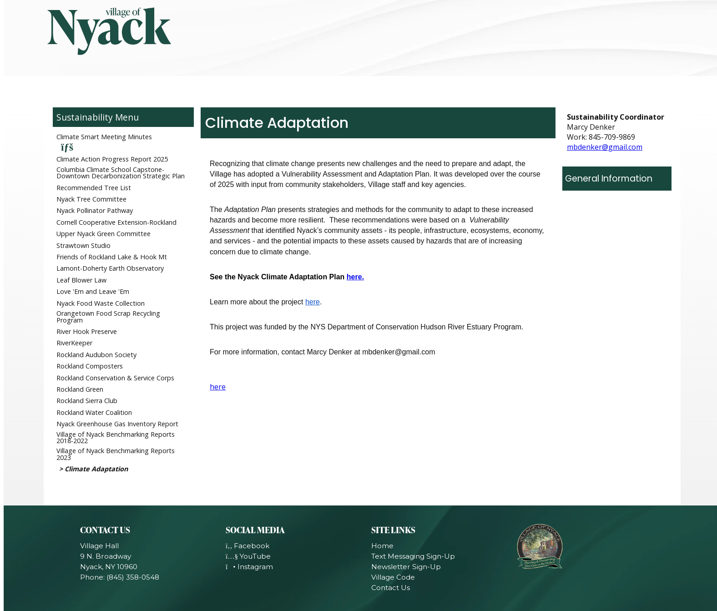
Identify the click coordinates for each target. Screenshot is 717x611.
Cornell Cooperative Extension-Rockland (116, 222)
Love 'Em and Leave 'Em (92, 291)
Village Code (393, 577)
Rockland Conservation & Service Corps (115, 378)
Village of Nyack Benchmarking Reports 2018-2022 (115, 437)
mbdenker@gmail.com (604, 147)
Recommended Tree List (93, 187)
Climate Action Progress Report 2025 (112, 159)
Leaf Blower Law (81, 280)
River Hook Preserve (86, 331)
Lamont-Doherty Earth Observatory (110, 268)
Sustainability (84, 117)
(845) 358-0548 (132, 577)
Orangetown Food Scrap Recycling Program (108, 316)
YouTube (248, 556)
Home (382, 545)
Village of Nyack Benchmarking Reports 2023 (115, 453)
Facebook (247, 545)
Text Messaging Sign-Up (413, 556)
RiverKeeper (74, 342)
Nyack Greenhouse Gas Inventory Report (117, 423)
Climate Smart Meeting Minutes (104, 136)
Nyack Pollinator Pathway (94, 210)
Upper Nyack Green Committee (103, 233)
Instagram (249, 566)
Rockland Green (79, 389)
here (354, 277)
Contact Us (390, 587)
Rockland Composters (89, 366)
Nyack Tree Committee (91, 199)
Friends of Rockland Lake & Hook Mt (111, 256)
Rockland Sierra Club (86, 400)
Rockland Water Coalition (94, 412)
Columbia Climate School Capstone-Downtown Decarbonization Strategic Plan (120, 172)
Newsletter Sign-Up (406, 566)
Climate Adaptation (96, 469)
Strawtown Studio (83, 245)
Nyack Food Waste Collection (100, 303)
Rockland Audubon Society (96, 354)
